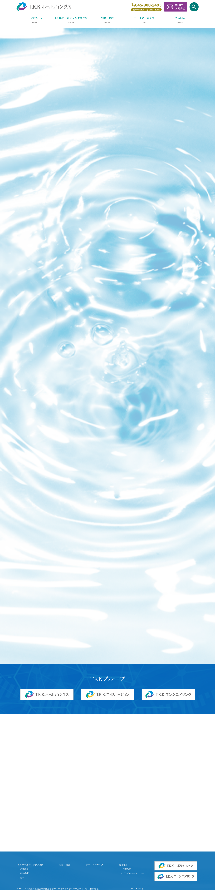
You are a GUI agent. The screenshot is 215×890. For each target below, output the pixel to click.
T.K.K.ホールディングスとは (71, 18)
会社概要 (123, 864)
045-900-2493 (148, 5)
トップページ (34, 18)
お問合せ (127, 869)
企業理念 (24, 869)
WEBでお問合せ (180, 7)
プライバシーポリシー (133, 873)
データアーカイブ (144, 18)
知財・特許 (107, 18)
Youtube (180, 18)
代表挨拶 (24, 873)
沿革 (22, 878)
